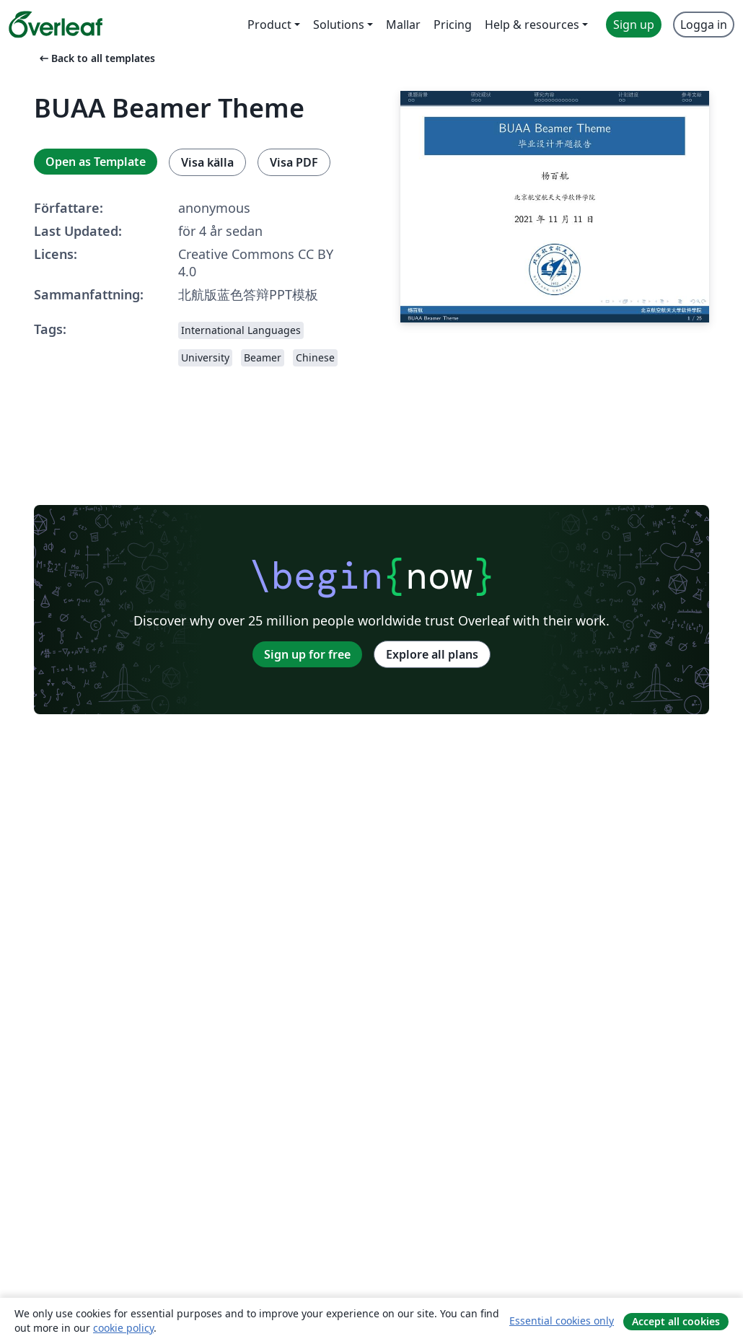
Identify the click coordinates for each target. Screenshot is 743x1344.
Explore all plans (432, 654)
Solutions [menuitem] (338, 24)
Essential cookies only (561, 1320)
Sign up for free (307, 654)
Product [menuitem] (269, 24)
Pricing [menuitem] (453, 24)
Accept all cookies (676, 1321)
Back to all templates (96, 58)
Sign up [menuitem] (633, 24)
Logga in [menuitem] (703, 24)
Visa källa (207, 162)
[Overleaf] (55, 24)
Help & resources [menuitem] (532, 24)
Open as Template (95, 162)
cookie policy (123, 1328)
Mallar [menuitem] (403, 24)
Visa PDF (294, 162)
